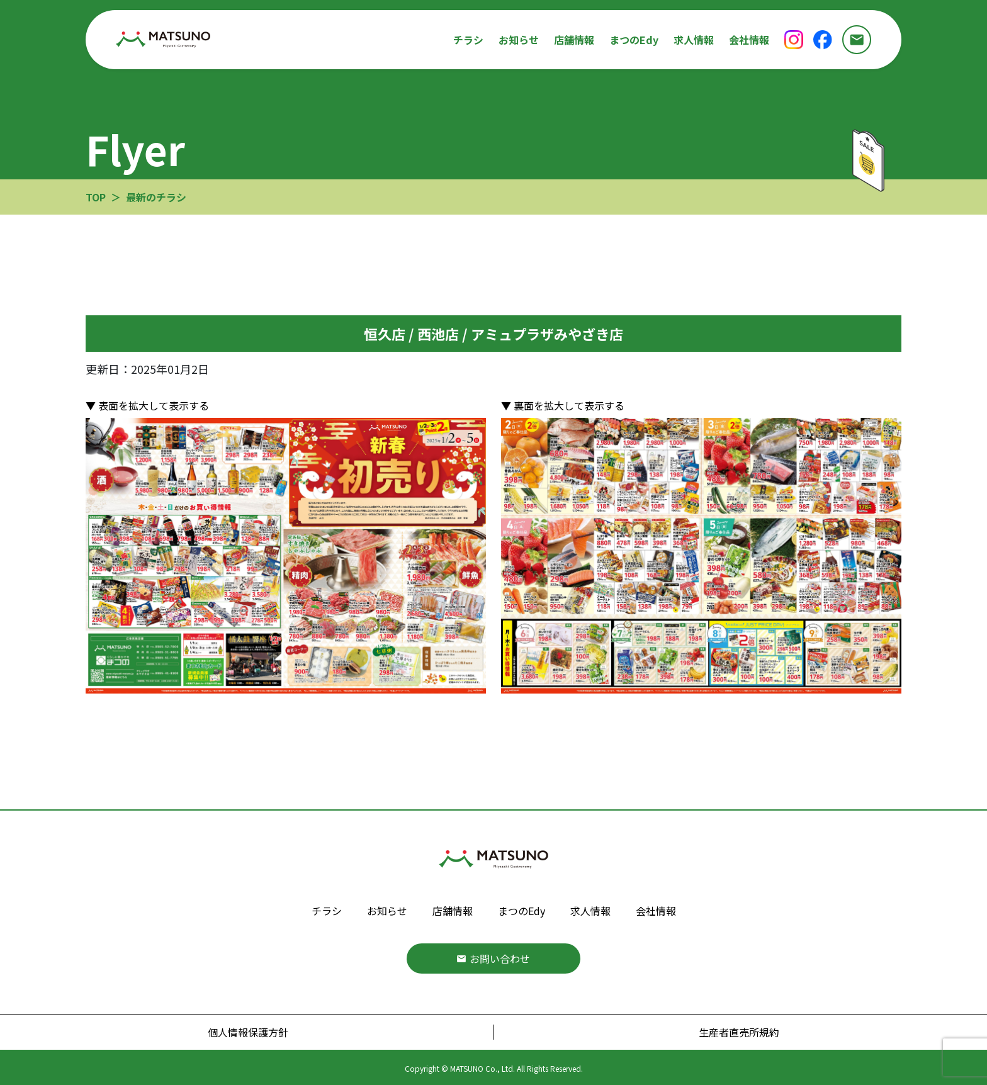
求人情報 (694, 39)
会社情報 (749, 39)
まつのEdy (633, 39)
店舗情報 (574, 39)
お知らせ (519, 39)
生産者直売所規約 (739, 1032)
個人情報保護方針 (248, 1032)
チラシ (468, 39)
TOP (96, 197)
